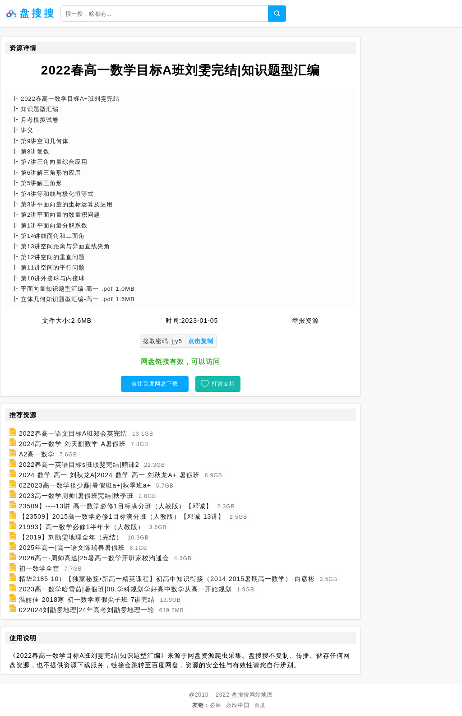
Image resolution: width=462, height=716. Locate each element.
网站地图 (261, 695)
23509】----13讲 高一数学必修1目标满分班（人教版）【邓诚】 (116, 506)
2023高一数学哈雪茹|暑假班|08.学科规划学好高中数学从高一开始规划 (125, 589)
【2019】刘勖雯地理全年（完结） (71, 537)
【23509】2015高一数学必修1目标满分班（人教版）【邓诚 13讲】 (122, 516)
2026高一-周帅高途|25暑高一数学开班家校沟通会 (94, 558)
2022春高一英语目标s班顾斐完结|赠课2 (79, 464)
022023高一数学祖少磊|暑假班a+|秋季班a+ (85, 485)
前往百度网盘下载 (154, 384)
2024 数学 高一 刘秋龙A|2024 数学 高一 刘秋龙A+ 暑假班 (109, 475)
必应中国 (237, 705)
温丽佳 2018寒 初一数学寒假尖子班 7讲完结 (87, 599)
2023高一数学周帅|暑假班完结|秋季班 (76, 495)
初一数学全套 (39, 568)
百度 (260, 705)
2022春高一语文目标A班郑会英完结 (73, 433)
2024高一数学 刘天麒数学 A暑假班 (72, 443)
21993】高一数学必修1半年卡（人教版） (81, 526)
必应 (216, 705)
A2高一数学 (37, 454)
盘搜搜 (240, 695)
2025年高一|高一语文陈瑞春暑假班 (72, 547)
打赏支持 (223, 384)
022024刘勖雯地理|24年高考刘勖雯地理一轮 (86, 610)
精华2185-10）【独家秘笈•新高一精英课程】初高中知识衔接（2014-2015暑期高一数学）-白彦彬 (167, 578)
